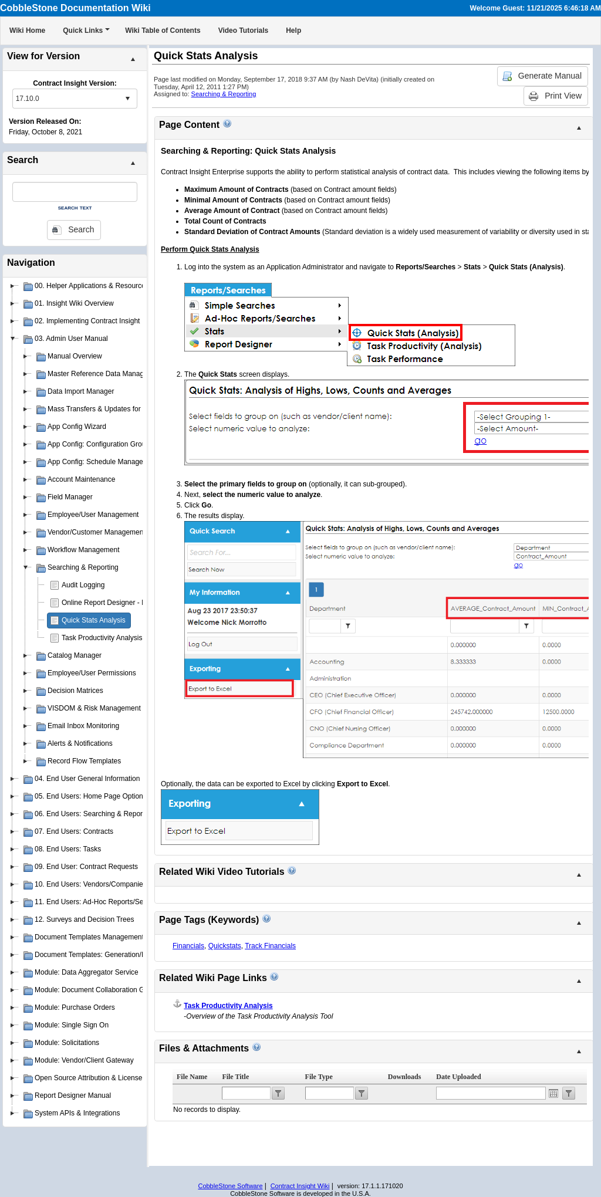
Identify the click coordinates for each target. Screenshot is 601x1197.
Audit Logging (83, 585)
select (127, 98)
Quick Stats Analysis (94, 620)
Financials (188, 946)
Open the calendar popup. (553, 1093)
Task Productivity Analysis (102, 638)
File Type (319, 1077)
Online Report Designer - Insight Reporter (126, 602)
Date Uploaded (458, 1077)
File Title (235, 1077)
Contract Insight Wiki (300, 1185)
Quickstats (224, 946)
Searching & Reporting (223, 93)
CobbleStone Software (230, 1185)
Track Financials (270, 946)
